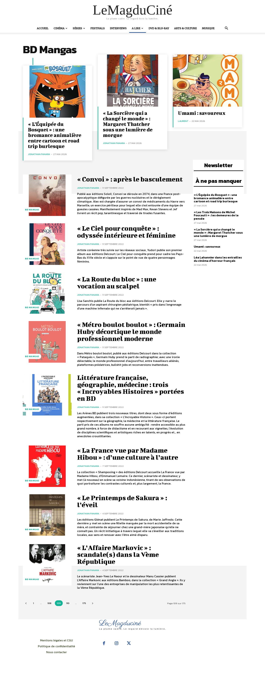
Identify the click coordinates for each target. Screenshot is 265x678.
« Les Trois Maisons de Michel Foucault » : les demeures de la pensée (216, 215)
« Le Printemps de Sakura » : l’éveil (124, 505)
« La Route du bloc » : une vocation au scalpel (119, 287)
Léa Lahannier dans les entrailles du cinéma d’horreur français (218, 259)
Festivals (97, 28)
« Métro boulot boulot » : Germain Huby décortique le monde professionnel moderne (129, 336)
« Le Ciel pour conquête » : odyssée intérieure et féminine (129, 236)
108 (49, 608)
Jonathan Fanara (39, 154)
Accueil (42, 28)
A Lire (137, 28)
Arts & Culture (185, 28)
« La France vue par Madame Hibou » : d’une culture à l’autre (130, 458)
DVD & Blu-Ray (159, 28)
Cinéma (60, 28)
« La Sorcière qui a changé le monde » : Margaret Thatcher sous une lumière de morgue (128, 124)
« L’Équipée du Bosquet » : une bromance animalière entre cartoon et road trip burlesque (54, 135)
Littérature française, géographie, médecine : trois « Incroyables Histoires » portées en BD (125, 392)
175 (84, 608)
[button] (226, 29)
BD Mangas (32, 209)
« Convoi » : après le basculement (110, 181)
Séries (79, 28)
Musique (208, 28)
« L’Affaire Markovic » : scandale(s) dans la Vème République (119, 559)
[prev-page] (26, 608)
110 (67, 608)
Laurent (183, 121)
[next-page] (92, 608)
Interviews (118, 28)
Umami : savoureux (201, 113)
